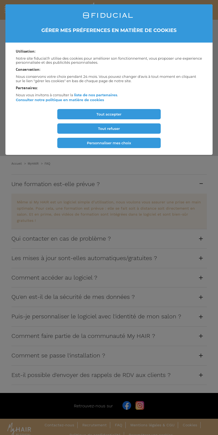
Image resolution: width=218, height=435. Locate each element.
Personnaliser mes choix (109, 143)
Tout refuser (109, 128)
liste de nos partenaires (95, 95)
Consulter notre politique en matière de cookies (60, 100)
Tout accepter (108, 114)
